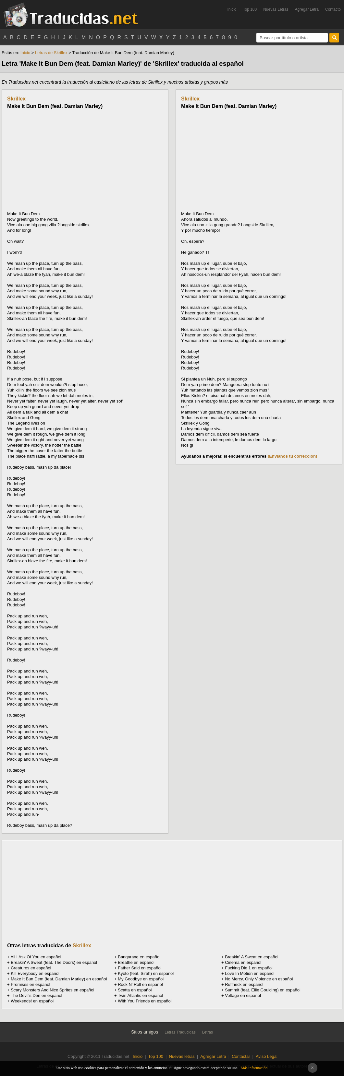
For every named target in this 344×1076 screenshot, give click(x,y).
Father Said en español (139, 967)
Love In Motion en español (250, 973)
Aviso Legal (266, 1056)
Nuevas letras (181, 1056)
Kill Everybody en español (35, 973)
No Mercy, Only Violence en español (259, 979)
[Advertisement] (61, 160)
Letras (207, 1032)
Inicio (231, 9)
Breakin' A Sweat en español (251, 956)
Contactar (241, 1056)
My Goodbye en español (141, 979)
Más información (254, 1068)
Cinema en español (243, 962)
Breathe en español (136, 962)
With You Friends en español (145, 1001)
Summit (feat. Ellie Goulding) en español (263, 990)
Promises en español (30, 984)
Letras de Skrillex (51, 52)
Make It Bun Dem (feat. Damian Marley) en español (59, 979)
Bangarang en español (139, 956)
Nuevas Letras (275, 9)
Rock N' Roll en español (140, 984)
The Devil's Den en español (36, 995)
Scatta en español (135, 990)
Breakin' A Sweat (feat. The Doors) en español (54, 962)
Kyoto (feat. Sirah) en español (146, 973)
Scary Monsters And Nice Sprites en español (52, 990)
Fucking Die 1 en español (249, 967)
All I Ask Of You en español (36, 956)
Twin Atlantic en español (140, 995)
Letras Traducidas (180, 1032)
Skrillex (16, 98)
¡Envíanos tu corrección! (292, 456)
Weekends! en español (32, 1001)
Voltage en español (243, 995)
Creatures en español (31, 967)
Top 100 (250, 9)
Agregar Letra (307, 9)
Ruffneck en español (244, 984)
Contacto (333, 9)
